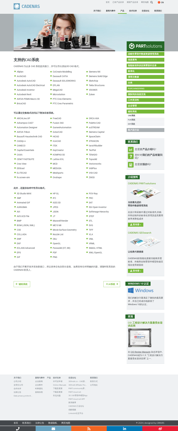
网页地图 (145, 2)
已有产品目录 (118, 2)
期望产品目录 (132, 2)
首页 (108, 2)
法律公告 (39, 422)
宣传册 (135, 224)
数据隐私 (52, 422)
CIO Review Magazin (141, 351)
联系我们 (26, 422)
